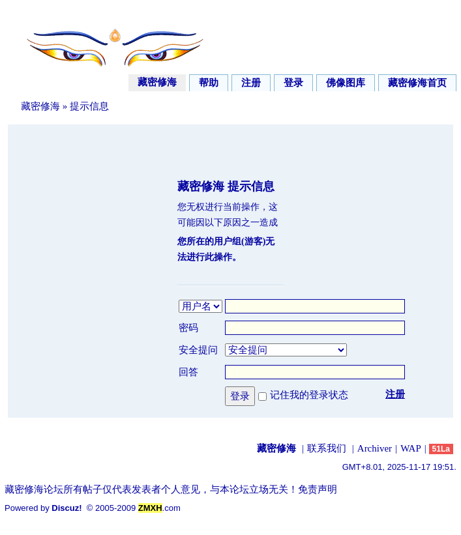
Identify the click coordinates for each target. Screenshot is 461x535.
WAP (410, 448)
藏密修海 (157, 82)
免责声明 (317, 489)
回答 (188, 372)
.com (159, 508)
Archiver (374, 448)
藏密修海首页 (417, 83)
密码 (188, 328)
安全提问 (198, 350)
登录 (293, 83)
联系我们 (326, 448)
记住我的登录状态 (309, 395)
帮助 (208, 83)
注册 (251, 83)
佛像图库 (345, 83)
